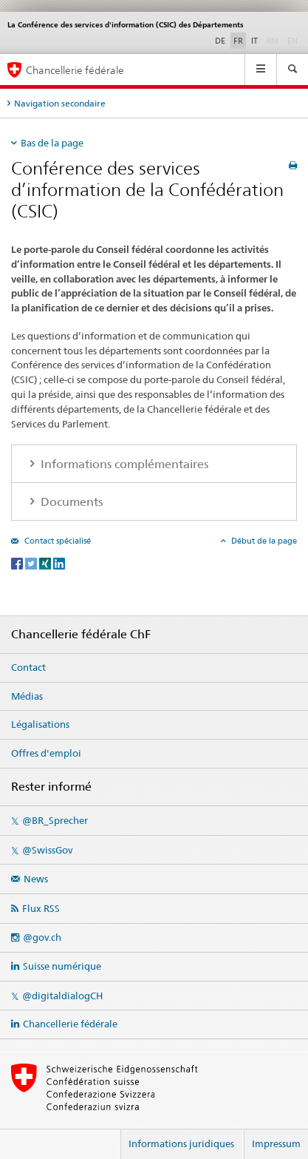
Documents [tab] (70, 502)
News (36, 879)
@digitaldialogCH (62, 995)
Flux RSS (41, 908)
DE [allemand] (220, 41)
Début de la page (263, 540)
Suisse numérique (62, 966)
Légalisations (40, 724)
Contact (28, 667)
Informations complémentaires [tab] (123, 464)
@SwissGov (47, 850)
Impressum (276, 1143)
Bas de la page (52, 143)
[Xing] (46, 562)
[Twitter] (32, 562)
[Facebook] (18, 562)
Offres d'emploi (46, 753)
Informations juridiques (181, 1143)
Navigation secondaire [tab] (60, 103)
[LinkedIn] (59, 562)
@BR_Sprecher (55, 820)
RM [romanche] (274, 40)
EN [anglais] (294, 40)
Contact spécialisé (56, 540)
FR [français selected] (238, 41)
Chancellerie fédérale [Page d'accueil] (75, 70)
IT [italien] (254, 41)
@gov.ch (42, 937)
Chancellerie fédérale (70, 1024)
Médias (27, 696)
